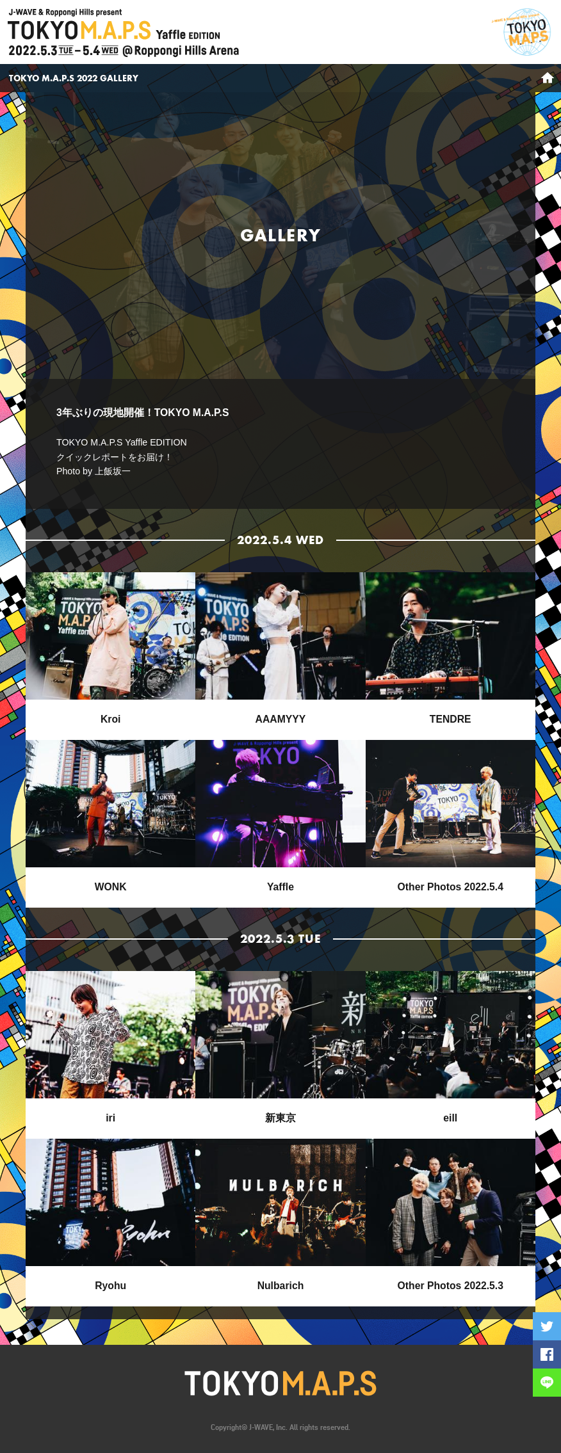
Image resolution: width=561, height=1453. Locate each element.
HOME (547, 78)
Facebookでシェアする (547, 1354)
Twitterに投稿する (547, 1326)
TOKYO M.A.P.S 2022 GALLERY (73, 78)
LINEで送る (547, 1383)
